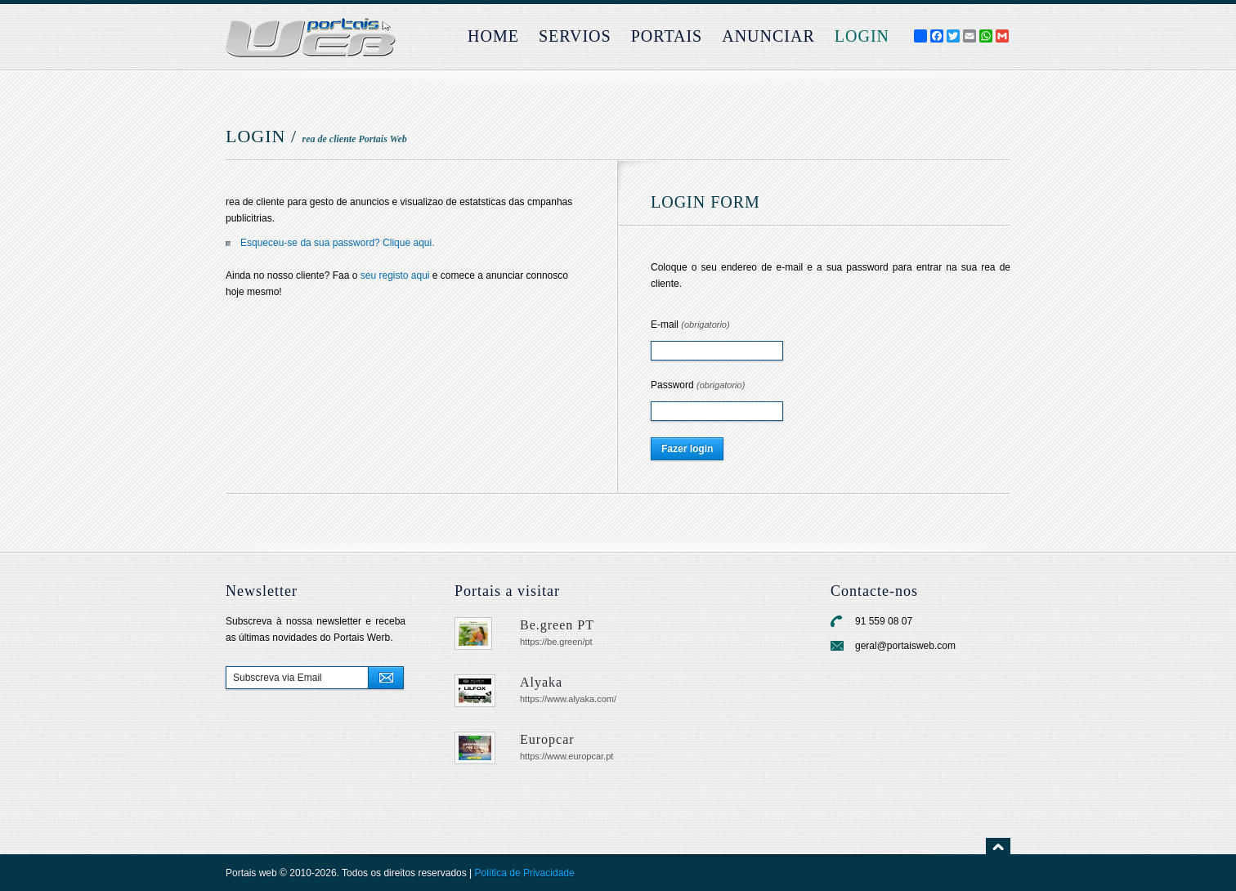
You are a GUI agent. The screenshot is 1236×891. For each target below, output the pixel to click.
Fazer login (687, 448)
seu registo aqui (395, 275)
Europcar (547, 739)
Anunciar (768, 36)
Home (493, 36)
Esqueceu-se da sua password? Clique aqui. (337, 242)
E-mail (690, 324)
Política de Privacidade (525, 873)
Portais (667, 36)
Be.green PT (557, 625)
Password (698, 385)
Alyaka (541, 682)
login (862, 36)
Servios (575, 36)
